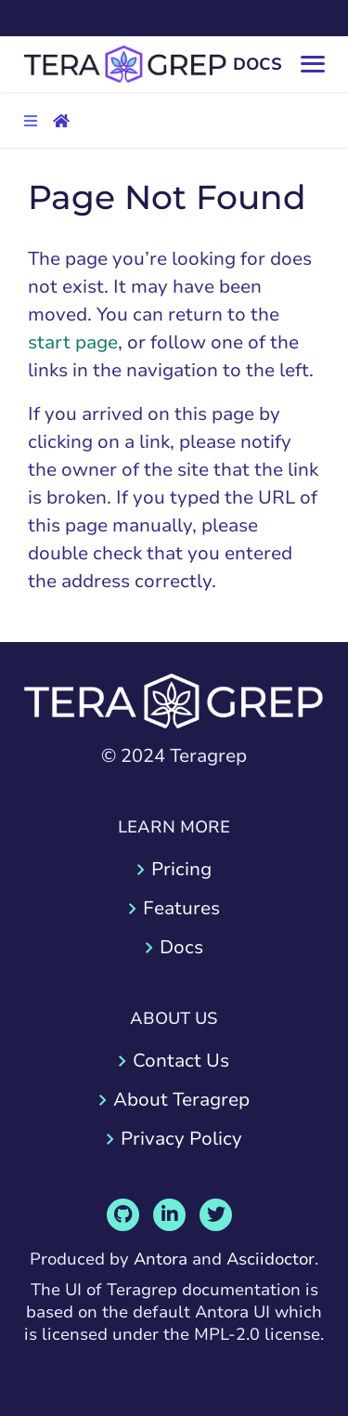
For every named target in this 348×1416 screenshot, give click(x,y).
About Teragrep (181, 1099)
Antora (160, 1259)
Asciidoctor (270, 1259)
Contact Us (181, 1060)
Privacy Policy (181, 1138)
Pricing (181, 869)
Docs (181, 947)
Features (181, 908)
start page (73, 342)
